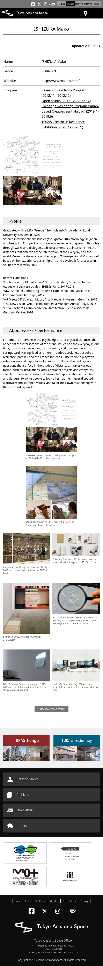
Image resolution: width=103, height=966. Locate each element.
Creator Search (27, 779)
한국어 (97, 3)
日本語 (62, 3)
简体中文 (88, 3)
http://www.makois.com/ (61, 80)
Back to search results (53, 709)
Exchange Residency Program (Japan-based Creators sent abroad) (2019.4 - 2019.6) (70, 111)
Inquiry (21, 825)
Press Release (70, 901)
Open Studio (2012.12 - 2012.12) (66, 101)
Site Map (53, 901)
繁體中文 (79, 3)
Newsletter (24, 810)
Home (18, 901)
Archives (22, 794)
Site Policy (40, 901)
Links (27, 901)
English (70, 3)
